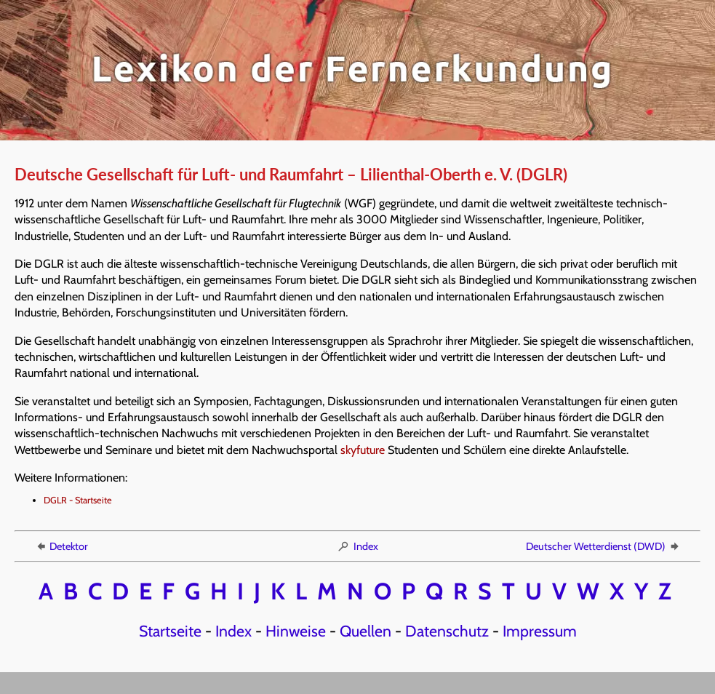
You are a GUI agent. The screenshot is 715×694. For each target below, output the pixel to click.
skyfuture (362, 450)
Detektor (61, 546)
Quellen (365, 630)
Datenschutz (447, 630)
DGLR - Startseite (78, 500)
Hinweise (295, 630)
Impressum (540, 630)
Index (357, 546)
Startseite (170, 630)
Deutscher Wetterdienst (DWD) (603, 546)
